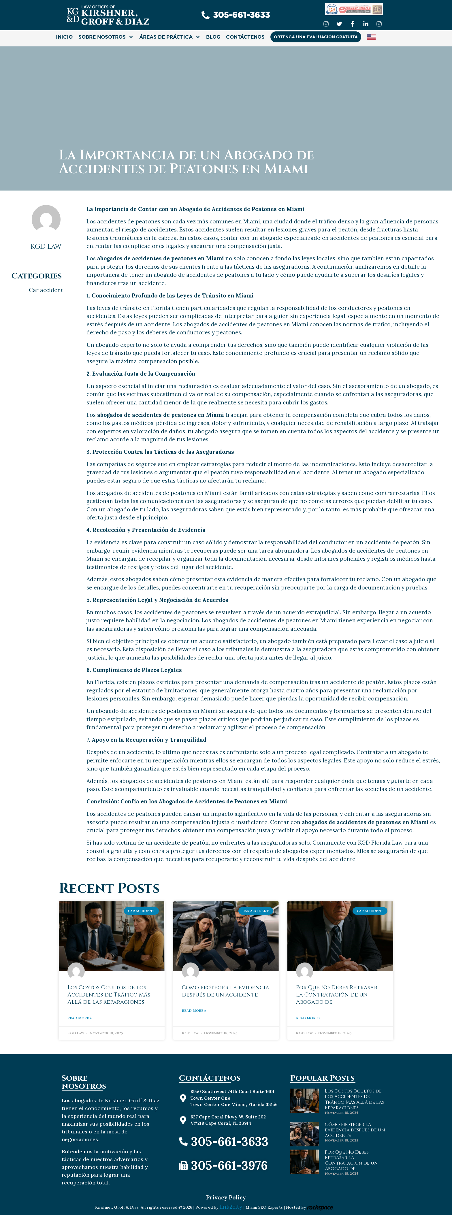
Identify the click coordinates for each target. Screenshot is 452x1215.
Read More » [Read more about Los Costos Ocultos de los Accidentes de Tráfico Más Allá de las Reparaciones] (79, 1018)
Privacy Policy (226, 1197)
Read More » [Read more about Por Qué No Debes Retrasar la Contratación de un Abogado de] (308, 1018)
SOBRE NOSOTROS (105, 37)
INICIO (64, 37)
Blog (213, 37)
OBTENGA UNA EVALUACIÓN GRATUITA (316, 36)
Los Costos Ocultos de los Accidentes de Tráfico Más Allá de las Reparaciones (108, 995)
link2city (231, 1206)
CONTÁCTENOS (245, 37)
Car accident (46, 290)
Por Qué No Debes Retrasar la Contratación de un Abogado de (336, 995)
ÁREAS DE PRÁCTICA (169, 37)
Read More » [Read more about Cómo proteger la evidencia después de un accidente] (194, 1010)
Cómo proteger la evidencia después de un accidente (225, 991)
